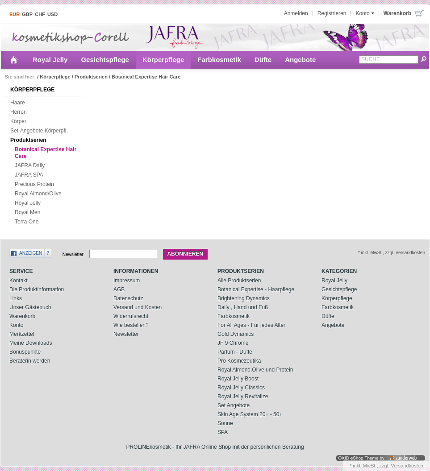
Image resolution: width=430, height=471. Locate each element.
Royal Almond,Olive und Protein (255, 370)
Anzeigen (30, 253)
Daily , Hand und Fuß (242, 307)
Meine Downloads (30, 343)
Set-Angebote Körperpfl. (37, 131)
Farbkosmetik (219, 59)
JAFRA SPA (26, 175)
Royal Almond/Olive (36, 194)
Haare (15, 103)
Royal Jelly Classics (241, 387)
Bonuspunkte (25, 352)
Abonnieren (185, 254)
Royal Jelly (50, 59)
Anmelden (296, 13)
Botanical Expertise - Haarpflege (255, 289)
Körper (16, 121)
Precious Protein (32, 184)
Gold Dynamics (235, 334)
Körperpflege (163, 59)
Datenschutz (128, 298)
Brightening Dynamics (243, 298)
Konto (16, 325)
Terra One (24, 222)
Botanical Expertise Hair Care (146, 76)
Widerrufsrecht (130, 316)
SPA (222, 432)
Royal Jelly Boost (238, 379)
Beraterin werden (29, 361)
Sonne (225, 423)
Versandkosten (407, 465)
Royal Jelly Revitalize (242, 396)
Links (15, 298)
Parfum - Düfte (234, 352)
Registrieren (332, 13)
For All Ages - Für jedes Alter (251, 325)
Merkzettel (21, 334)
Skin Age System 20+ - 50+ (249, 414)
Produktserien (91, 76)
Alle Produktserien (239, 280)
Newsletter (73, 254)
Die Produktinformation (36, 289)
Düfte (263, 59)
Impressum (126, 280)
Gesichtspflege (105, 59)
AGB (119, 289)
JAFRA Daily (27, 165)
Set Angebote (233, 405)
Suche (370, 59)
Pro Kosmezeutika (239, 361)
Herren (16, 112)
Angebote (300, 59)
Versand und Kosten (137, 307)
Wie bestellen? (131, 325)
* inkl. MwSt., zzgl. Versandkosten (391, 252)
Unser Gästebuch (30, 307)
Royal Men (25, 212)
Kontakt (18, 280)
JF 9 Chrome (232, 343)
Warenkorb (22, 316)
